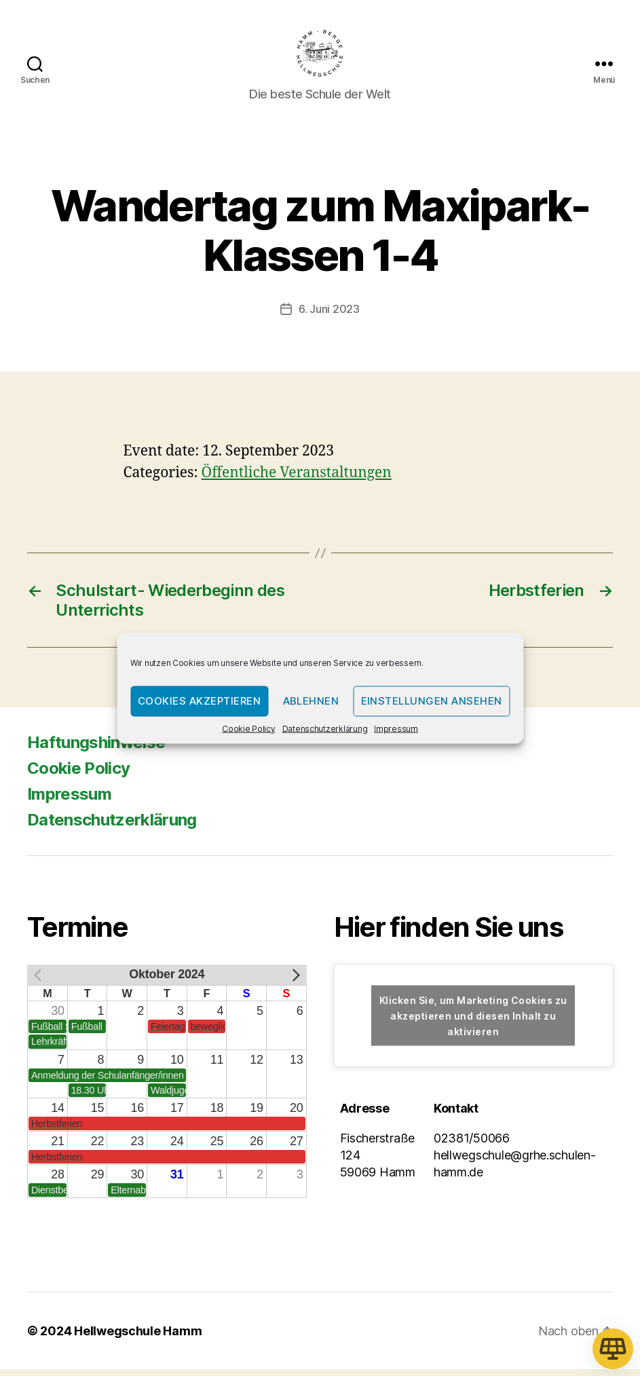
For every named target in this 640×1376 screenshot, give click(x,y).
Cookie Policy (249, 728)
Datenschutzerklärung (325, 728)
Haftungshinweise (96, 749)
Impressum (396, 728)
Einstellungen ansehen (432, 700)
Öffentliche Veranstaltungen (297, 479)
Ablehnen (311, 700)
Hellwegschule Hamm (138, 1338)
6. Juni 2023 (329, 315)
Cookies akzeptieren (199, 700)
